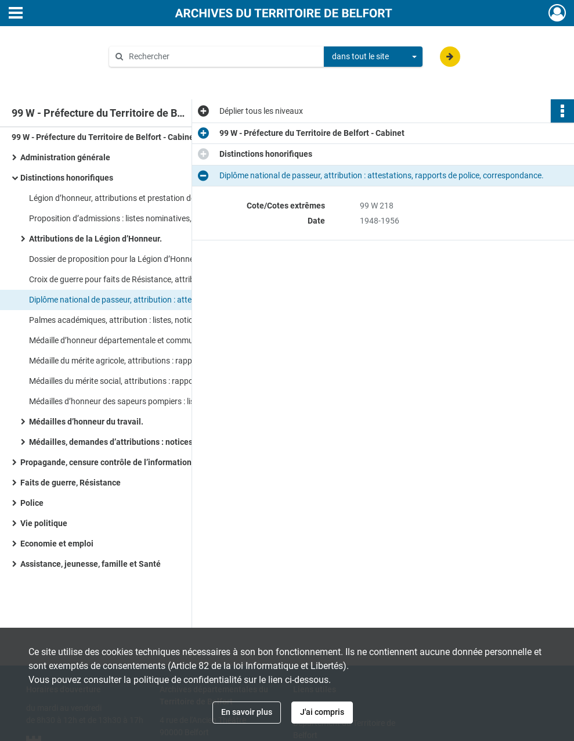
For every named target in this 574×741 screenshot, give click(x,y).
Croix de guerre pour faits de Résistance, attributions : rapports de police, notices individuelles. (145, 279)
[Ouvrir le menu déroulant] (16, 14)
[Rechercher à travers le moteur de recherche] (222, 57)
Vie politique (43, 523)
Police (32, 503)
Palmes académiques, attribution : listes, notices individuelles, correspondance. (145, 320)
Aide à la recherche (151, 76)
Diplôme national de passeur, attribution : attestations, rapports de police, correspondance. (145, 299)
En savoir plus (246, 712)
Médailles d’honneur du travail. (86, 421)
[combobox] (373, 56)
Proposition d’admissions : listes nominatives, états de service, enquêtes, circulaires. (145, 218)
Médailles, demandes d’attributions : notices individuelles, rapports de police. (145, 442)
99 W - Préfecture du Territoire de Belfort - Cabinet (104, 137)
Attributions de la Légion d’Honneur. (95, 238)
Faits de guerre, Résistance (70, 482)
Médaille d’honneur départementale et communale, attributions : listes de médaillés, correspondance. (145, 340)
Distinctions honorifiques (66, 177)
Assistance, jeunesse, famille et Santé (90, 564)
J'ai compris (322, 712)
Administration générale (65, 157)
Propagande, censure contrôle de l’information (106, 462)
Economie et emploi (56, 543)
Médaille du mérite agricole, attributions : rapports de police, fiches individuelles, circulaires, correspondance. (145, 360)
